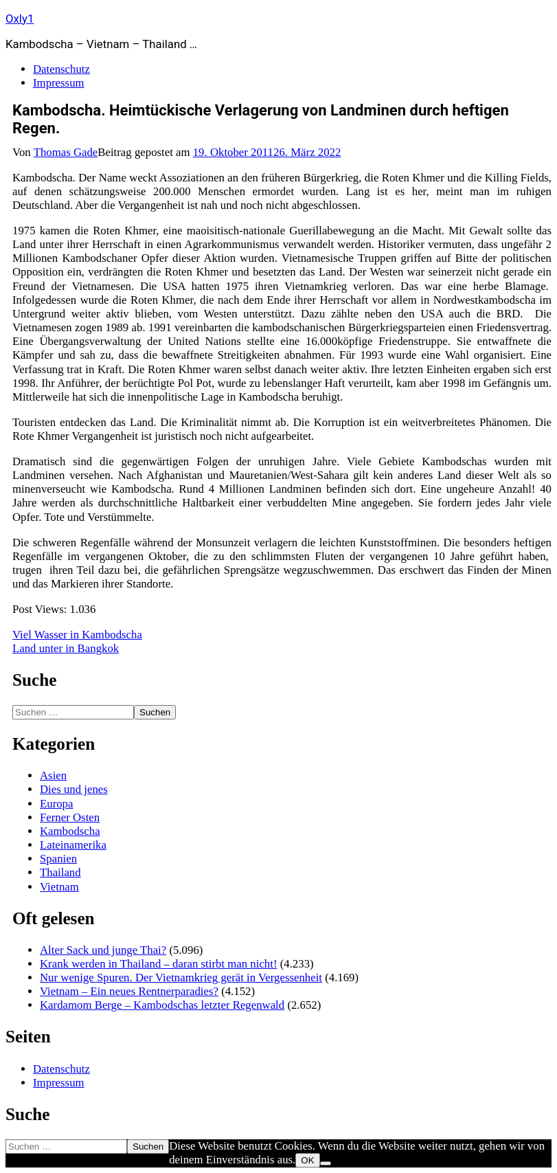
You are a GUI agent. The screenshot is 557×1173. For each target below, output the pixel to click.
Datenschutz (61, 69)
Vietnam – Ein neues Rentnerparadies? (129, 991)
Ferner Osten (70, 817)
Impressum (58, 82)
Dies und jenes (74, 789)
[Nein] (325, 1163)
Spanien (58, 858)
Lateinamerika (73, 844)
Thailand (60, 872)
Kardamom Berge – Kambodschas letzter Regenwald (162, 1005)
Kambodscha (70, 831)
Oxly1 (19, 18)
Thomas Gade (66, 152)
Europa (56, 803)
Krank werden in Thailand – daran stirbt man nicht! (158, 963)
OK (307, 1160)
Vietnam (59, 886)
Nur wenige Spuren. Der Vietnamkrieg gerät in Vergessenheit (181, 977)
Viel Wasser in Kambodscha (77, 634)
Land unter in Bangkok (65, 648)
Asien (53, 775)
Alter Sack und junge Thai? (103, 950)
